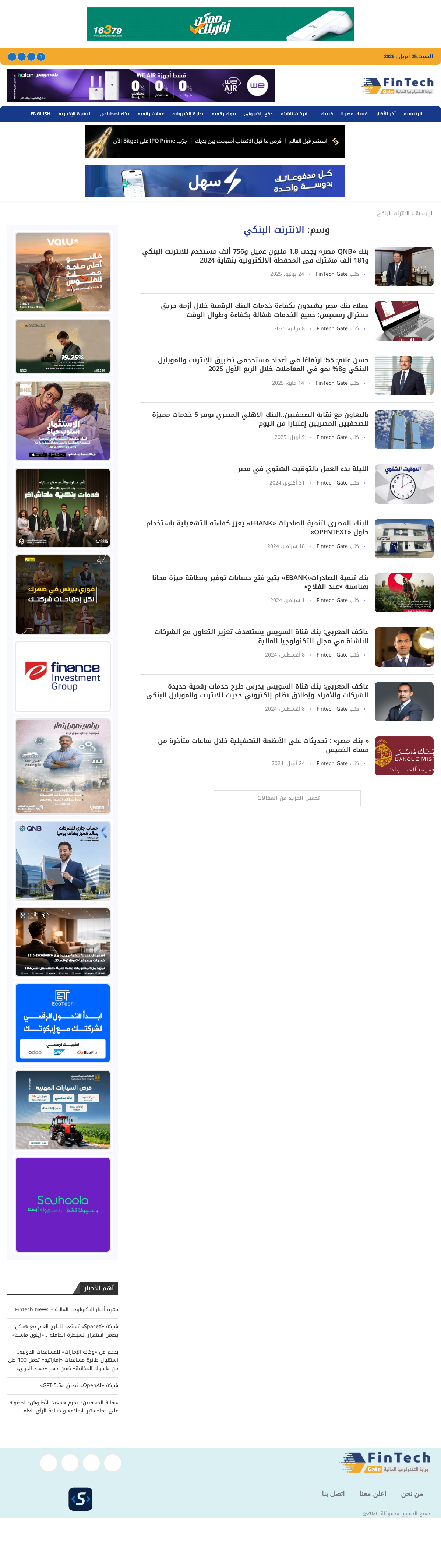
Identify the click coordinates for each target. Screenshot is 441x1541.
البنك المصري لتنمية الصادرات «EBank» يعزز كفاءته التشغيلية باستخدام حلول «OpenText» (257, 527)
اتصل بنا (333, 1494)
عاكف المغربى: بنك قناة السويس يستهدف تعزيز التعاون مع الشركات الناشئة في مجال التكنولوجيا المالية (262, 636)
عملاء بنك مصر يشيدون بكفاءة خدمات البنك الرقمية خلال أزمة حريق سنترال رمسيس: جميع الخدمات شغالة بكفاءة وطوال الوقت (265, 310)
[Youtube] (12, 56)
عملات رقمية (151, 114)
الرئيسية (413, 114)
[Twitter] (31, 56)
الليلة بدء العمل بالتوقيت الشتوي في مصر (303, 468)
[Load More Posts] (287, 798)
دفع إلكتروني (258, 114)
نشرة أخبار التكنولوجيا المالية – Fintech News (66, 1310)
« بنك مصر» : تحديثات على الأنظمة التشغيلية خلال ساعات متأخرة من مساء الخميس (263, 745)
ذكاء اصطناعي (115, 114)
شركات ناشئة (295, 114)
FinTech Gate (332, 274)
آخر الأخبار (386, 114)
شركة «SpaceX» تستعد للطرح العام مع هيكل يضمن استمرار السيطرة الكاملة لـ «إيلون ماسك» (65, 1331)
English (40, 114)
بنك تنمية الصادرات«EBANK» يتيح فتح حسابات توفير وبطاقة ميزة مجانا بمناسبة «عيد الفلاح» (260, 582)
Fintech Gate (332, 329)
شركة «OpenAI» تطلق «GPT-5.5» (79, 1385)
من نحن (412, 1494)
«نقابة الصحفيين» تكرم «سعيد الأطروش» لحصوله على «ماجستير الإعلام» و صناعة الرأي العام (63, 1407)
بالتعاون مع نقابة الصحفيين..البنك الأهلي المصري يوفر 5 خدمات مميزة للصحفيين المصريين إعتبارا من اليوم (260, 419)
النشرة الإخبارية (75, 114)
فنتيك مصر (356, 114)
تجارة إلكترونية (188, 114)
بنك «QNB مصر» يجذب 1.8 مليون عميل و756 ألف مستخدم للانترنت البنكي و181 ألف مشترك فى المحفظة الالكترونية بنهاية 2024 (255, 256)
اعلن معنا (372, 1494)
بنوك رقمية (224, 114)
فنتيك (327, 114)
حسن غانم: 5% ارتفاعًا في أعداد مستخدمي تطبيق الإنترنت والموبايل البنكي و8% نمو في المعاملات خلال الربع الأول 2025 (263, 364)
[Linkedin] (21, 56)
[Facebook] (40, 56)
